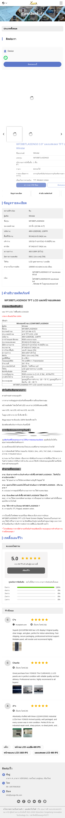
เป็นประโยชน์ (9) (22, 711)
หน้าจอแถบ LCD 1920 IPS (16, 753)
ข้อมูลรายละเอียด (16, 193)
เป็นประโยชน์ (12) (40, 625)
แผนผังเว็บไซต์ (30, 809)
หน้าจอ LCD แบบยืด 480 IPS (28, 747)
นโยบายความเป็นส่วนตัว (13, 809)
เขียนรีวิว (26, 570)
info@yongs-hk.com (14, 795)
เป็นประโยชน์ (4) (22, 668)
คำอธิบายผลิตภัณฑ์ (45, 193)
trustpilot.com (21, 625)
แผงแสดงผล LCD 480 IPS (46, 753)
